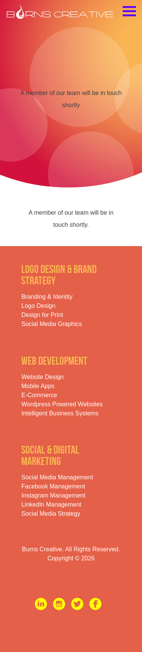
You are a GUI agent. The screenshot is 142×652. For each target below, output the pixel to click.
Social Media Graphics (51, 324)
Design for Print (42, 315)
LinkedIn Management (51, 504)
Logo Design (38, 306)
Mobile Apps (37, 386)
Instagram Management (53, 495)
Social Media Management (57, 477)
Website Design (42, 377)
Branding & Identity (46, 296)
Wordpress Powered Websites (62, 404)
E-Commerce (39, 395)
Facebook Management (53, 486)
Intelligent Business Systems (59, 413)
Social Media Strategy (50, 513)
